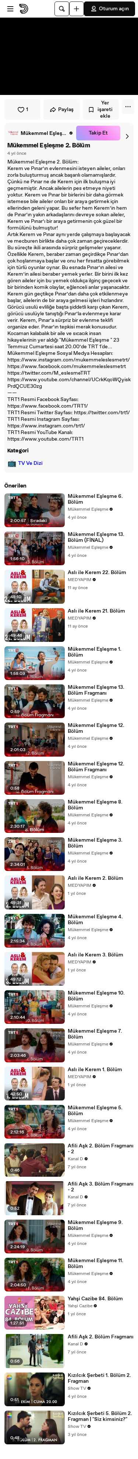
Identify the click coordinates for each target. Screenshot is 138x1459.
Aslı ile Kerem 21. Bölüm (96, 611)
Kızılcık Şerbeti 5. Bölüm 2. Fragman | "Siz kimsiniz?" (100, 1416)
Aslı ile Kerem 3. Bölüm (95, 955)
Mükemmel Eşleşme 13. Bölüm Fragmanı (96, 690)
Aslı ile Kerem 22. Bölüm (97, 573)
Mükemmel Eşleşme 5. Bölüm (95, 1111)
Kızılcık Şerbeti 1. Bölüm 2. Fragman (99, 1378)
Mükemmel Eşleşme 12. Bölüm (96, 728)
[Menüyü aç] (10, 8)
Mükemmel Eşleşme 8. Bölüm (95, 805)
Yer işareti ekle (100, 110)
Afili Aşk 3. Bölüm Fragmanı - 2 (101, 1187)
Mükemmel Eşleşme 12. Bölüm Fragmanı (96, 767)
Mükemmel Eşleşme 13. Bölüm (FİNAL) (96, 537)
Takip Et (98, 133)
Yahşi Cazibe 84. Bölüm (95, 1299)
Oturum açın (109, 8)
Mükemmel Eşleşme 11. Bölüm (95, 1263)
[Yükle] (76, 8)
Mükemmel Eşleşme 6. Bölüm (95, 499)
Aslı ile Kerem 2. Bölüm (95, 878)
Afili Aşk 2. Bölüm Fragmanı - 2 (101, 1149)
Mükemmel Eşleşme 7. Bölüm (95, 1034)
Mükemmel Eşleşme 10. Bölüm (96, 996)
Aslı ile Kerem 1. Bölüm (95, 1070)
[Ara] (61, 8)
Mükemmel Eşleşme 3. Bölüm (95, 843)
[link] (40, 133)
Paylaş (61, 109)
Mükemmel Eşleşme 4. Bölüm (95, 920)
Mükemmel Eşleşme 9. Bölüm (95, 1225)
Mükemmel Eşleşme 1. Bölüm (94, 652)
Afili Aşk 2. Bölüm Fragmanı (101, 1337)
